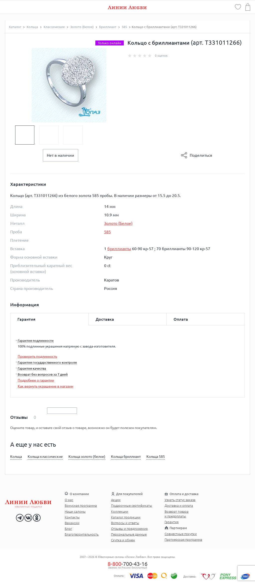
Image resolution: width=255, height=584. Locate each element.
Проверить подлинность (37, 356)
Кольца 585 (155, 457)
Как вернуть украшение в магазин (45, 386)
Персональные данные (129, 534)
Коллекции (119, 511)
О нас (69, 500)
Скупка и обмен (123, 540)
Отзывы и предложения (129, 528)
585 (107, 232)
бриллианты (119, 248)
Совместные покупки (181, 534)
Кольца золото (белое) (86, 457)
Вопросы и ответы (125, 523)
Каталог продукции (125, 517)
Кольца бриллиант (126, 457)
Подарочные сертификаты (131, 505)
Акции (116, 500)
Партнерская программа (183, 539)
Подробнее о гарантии (36, 380)
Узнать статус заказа (180, 500)
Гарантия (172, 522)
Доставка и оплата (179, 505)
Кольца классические (45, 457)
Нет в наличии (60, 155)
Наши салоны (75, 511)
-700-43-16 (127, 564)
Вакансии (72, 523)
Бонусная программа (81, 505)
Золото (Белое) (118, 223)
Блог (68, 528)
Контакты (72, 517)
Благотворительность (82, 534)
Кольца (16, 457)
